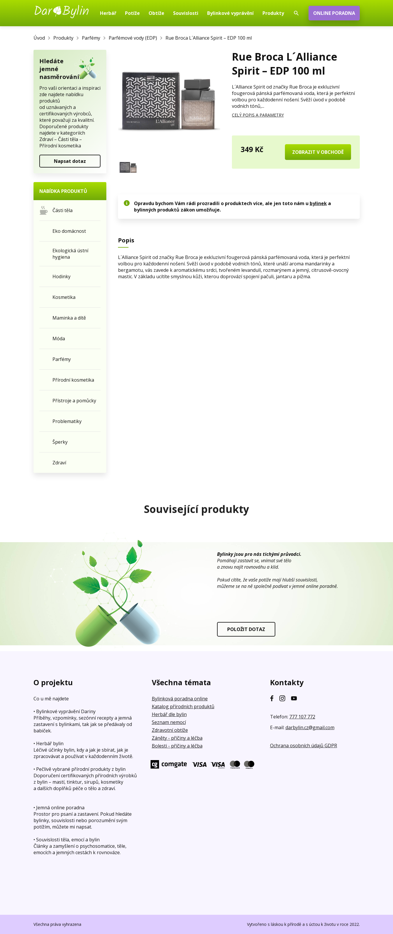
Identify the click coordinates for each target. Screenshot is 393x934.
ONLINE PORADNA (334, 13)
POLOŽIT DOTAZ (246, 629)
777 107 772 (302, 716)
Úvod (39, 38)
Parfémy (91, 38)
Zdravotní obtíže (170, 730)
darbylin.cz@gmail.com (310, 727)
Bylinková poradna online (180, 698)
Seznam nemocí (169, 722)
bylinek (318, 203)
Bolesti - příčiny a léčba (177, 746)
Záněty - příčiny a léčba (177, 738)
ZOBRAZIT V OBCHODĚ (318, 152)
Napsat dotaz (70, 161)
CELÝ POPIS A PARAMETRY (258, 115)
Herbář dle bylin (169, 714)
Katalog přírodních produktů (183, 706)
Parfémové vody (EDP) (133, 38)
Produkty (63, 38)
